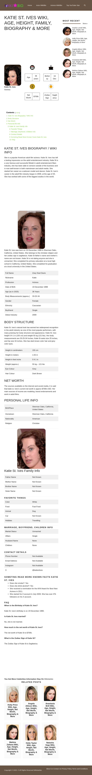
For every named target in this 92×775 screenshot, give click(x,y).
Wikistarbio (48, 679)
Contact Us (57, 769)
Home (30, 5)
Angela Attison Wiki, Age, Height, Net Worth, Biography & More (31, 709)
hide (17, 112)
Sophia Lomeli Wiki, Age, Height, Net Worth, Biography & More (79, 30)
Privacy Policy (67, 769)
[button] (85, 5)
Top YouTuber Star (73, 5)
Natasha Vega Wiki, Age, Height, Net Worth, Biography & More (50, 748)
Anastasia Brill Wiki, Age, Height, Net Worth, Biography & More (50, 709)
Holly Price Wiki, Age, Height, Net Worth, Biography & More (12, 710)
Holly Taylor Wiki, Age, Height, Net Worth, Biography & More (31, 749)
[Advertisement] (31, 50)
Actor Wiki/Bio (41, 5)
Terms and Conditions (80, 769)
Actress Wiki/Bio (56, 5)
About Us (49, 769)
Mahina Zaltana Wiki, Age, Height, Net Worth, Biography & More (12, 748)
